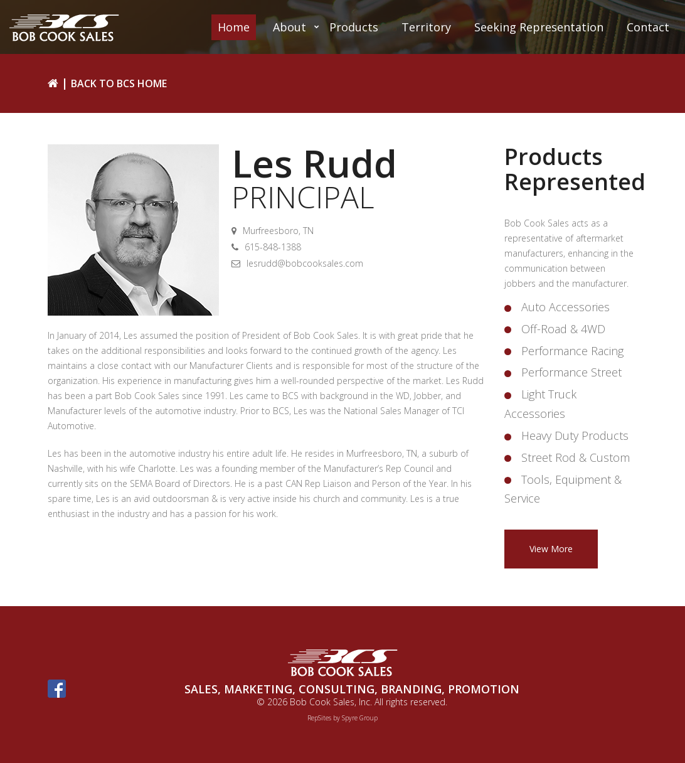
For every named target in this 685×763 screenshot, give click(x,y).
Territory (426, 27)
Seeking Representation (538, 27)
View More (551, 549)
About (289, 27)
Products (353, 27)
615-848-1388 (273, 247)
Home (234, 27)
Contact (648, 27)
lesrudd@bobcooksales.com (305, 263)
